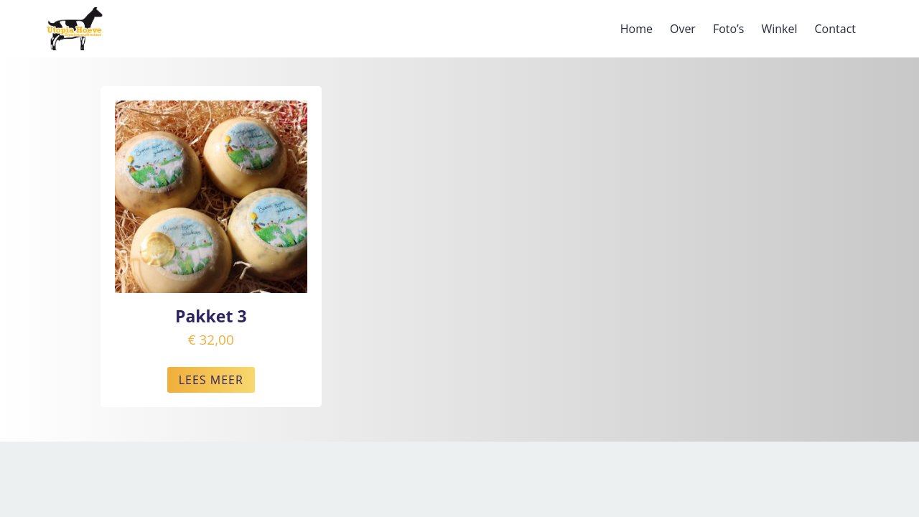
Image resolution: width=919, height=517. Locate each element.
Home (636, 29)
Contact (835, 29)
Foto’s (729, 29)
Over (683, 29)
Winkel (779, 29)
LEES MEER (211, 380)
